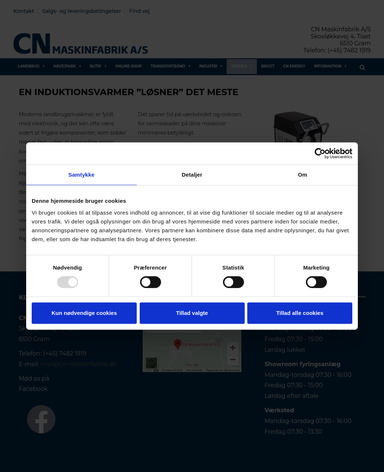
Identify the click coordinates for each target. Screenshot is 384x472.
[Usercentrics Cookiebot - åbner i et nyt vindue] (320, 153)
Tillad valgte (192, 313)
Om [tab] (302, 174)
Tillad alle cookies (299, 313)
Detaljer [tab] (192, 174)
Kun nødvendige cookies (84, 313)
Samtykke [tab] (82, 174)
